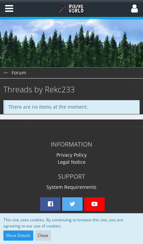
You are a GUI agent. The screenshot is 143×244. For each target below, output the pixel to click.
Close (43, 235)
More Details (18, 235)
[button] (9, 8)
